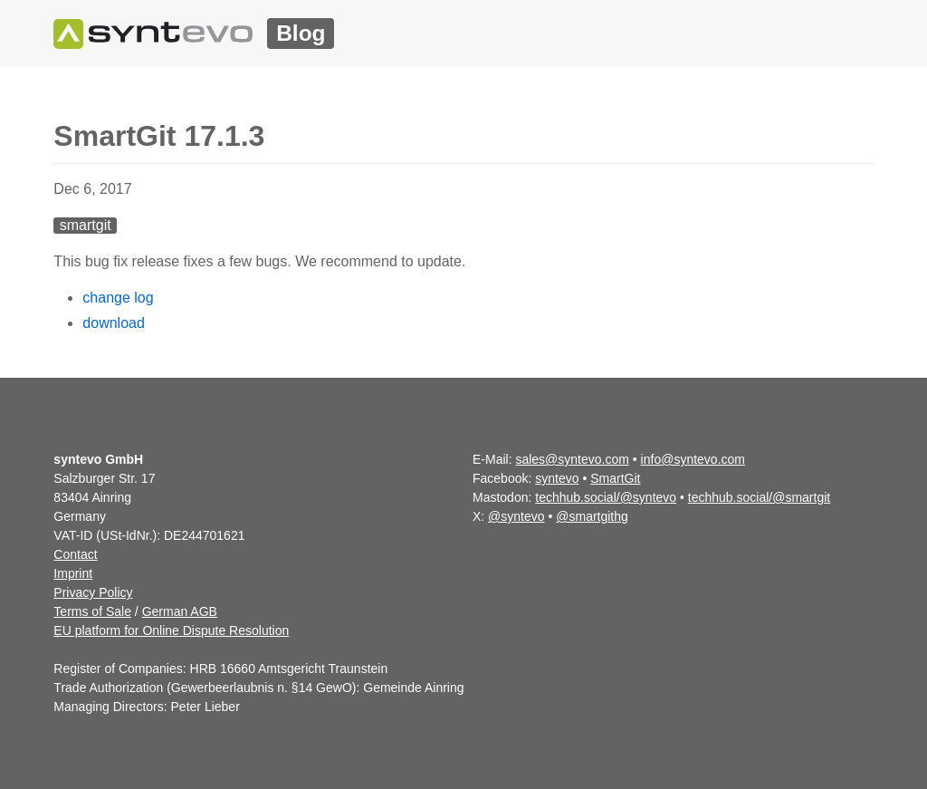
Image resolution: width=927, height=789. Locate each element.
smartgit (85, 225)
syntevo (556, 478)
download (113, 323)
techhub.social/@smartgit (759, 497)
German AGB (179, 611)
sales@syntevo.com (571, 459)
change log (117, 297)
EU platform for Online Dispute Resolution (171, 630)
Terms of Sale (92, 611)
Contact (75, 554)
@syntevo (516, 516)
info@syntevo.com (693, 459)
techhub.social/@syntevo (605, 497)
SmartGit (615, 478)
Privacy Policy (92, 592)
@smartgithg (592, 516)
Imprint (72, 573)
